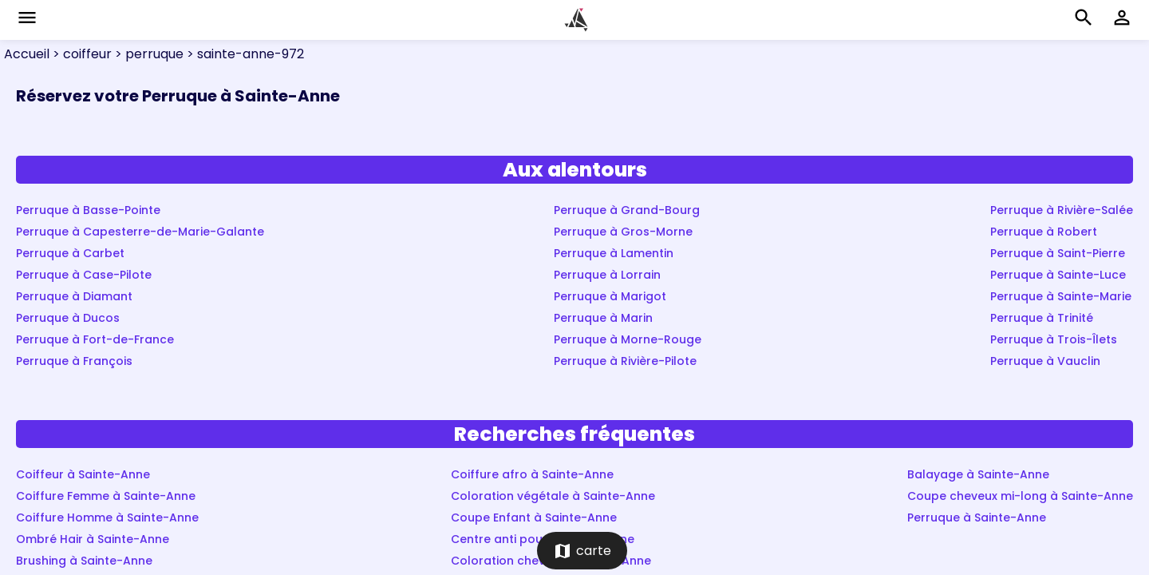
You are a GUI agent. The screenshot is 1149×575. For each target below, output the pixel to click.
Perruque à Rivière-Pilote (625, 361)
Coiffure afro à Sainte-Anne (532, 474)
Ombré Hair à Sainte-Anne (92, 539)
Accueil (26, 54)
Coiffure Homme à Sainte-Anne (107, 517)
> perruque (148, 54)
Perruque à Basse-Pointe (88, 210)
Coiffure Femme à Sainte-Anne (105, 496)
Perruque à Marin (603, 318)
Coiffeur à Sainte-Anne (83, 474)
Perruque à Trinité (1041, 318)
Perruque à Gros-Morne (623, 232)
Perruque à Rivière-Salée (1061, 210)
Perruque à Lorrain (607, 275)
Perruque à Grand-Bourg (627, 210)
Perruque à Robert (1043, 232)
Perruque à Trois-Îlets (1053, 339)
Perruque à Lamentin (613, 253)
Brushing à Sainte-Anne (84, 561)
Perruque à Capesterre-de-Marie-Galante (140, 232)
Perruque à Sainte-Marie (1060, 296)
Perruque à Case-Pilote (84, 275)
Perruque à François (74, 361)
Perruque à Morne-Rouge (627, 339)
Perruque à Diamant (74, 296)
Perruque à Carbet (70, 253)
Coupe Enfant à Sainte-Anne (534, 517)
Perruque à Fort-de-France (95, 339)
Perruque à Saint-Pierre (1057, 253)
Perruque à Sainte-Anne (976, 517)
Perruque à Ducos (68, 318)
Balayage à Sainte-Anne (978, 474)
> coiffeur (80, 54)
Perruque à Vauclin (1045, 361)
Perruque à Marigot (610, 296)
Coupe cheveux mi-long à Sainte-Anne (1020, 496)
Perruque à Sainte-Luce (1058, 275)
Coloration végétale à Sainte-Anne (553, 496)
